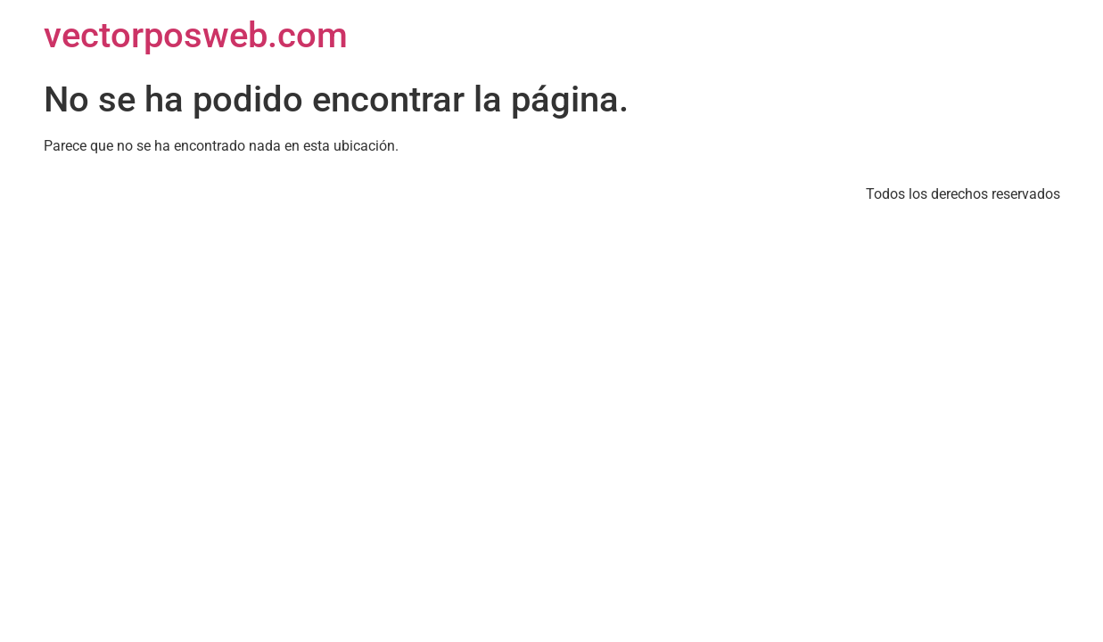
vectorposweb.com (196, 35)
